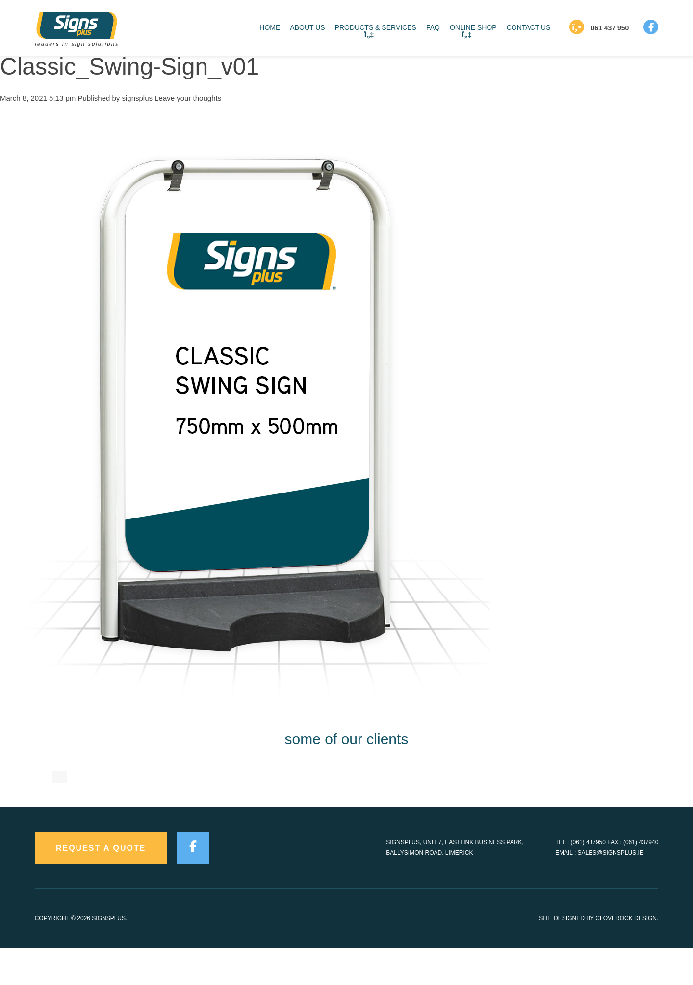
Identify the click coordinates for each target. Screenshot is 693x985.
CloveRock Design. (626, 955)
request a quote (101, 885)
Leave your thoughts (187, 98)
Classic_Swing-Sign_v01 (129, 66)
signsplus (137, 98)
